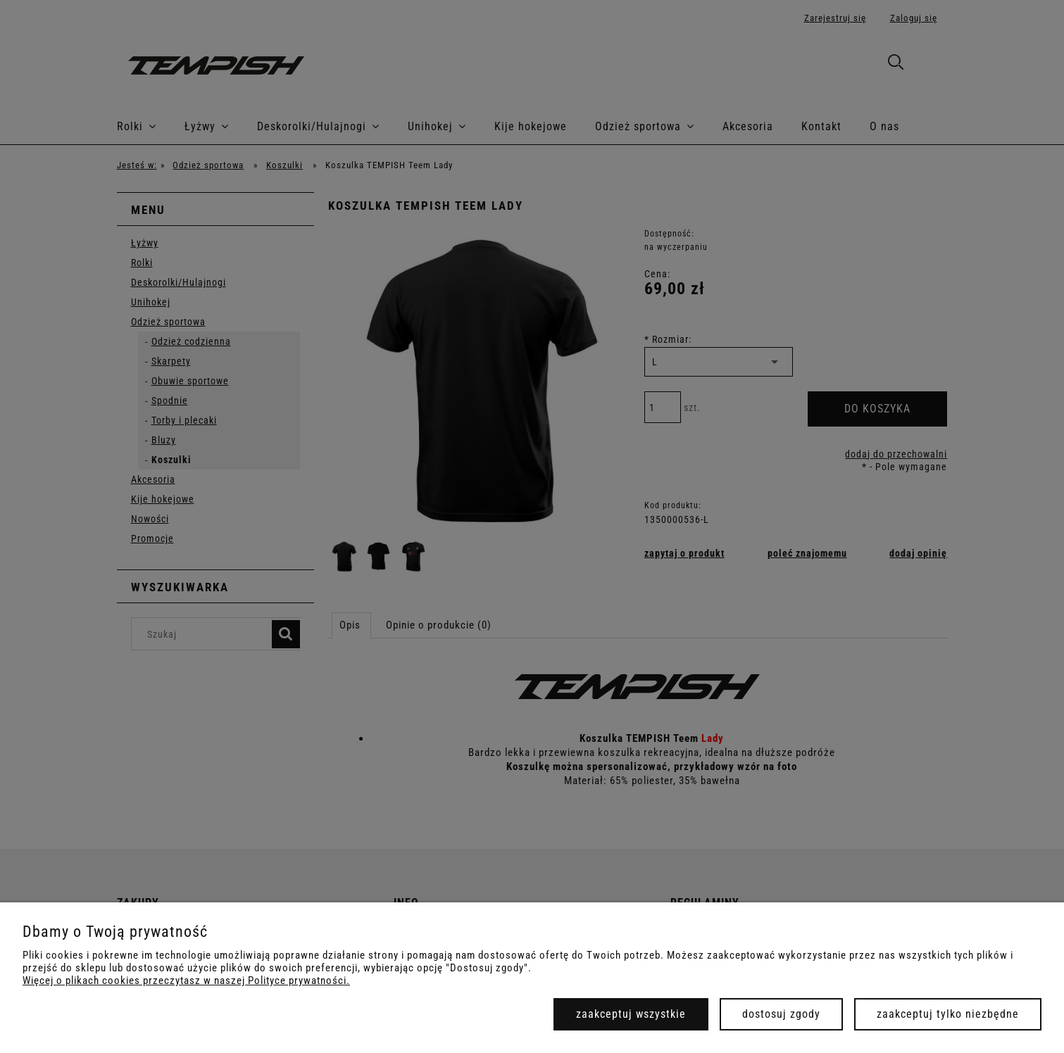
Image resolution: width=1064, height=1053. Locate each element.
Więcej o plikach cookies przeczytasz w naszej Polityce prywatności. (186, 980)
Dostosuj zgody (781, 1014)
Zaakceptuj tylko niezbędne (948, 1014)
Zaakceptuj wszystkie (631, 1014)
